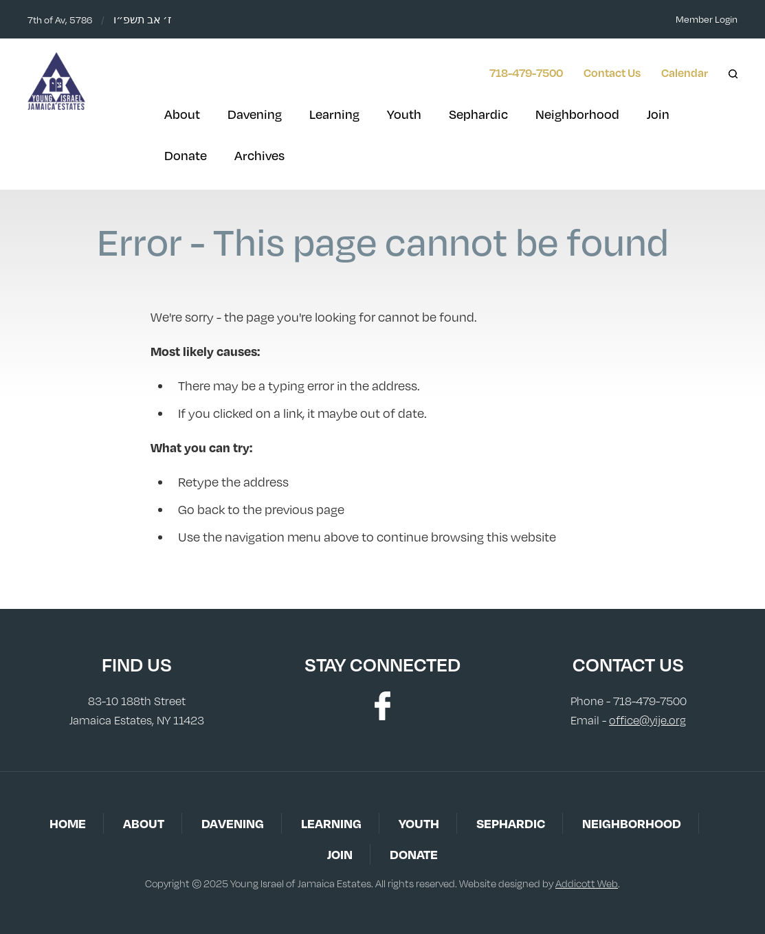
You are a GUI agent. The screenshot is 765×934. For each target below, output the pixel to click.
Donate (185, 155)
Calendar (684, 73)
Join (658, 114)
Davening (255, 114)
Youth (404, 114)
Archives (259, 155)
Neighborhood (577, 114)
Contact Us (612, 73)
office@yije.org (647, 720)
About (182, 114)
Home (67, 823)
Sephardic (478, 114)
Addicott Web (586, 883)
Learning (334, 114)
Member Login (707, 19)
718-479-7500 (526, 73)
